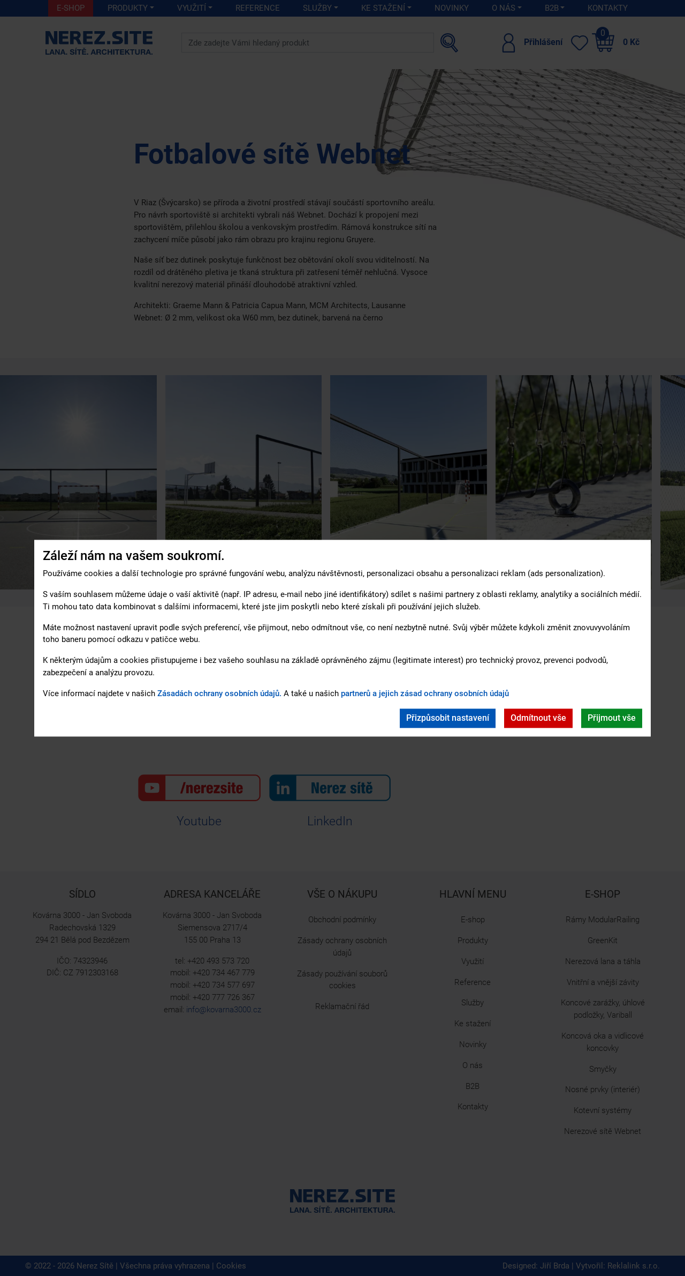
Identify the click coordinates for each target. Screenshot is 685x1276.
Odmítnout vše (538, 718)
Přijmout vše (612, 718)
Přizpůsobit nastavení (447, 718)
